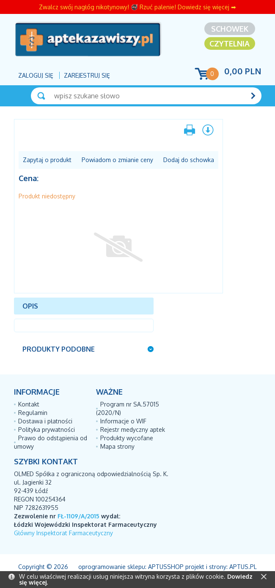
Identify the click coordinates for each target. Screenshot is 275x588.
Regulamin (32, 412)
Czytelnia (229, 43)
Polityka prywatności (46, 429)
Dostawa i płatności (45, 421)
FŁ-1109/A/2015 (78, 516)
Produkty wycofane (126, 438)
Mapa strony (117, 446)
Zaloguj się (35, 75)
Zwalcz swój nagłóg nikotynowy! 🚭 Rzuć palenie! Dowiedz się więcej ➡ (137, 7)
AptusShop (166, 566)
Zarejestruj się (87, 75)
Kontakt (28, 404)
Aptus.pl (243, 566)
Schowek (229, 28)
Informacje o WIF (123, 421)
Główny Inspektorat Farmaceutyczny (63, 533)
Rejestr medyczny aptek (132, 429)
